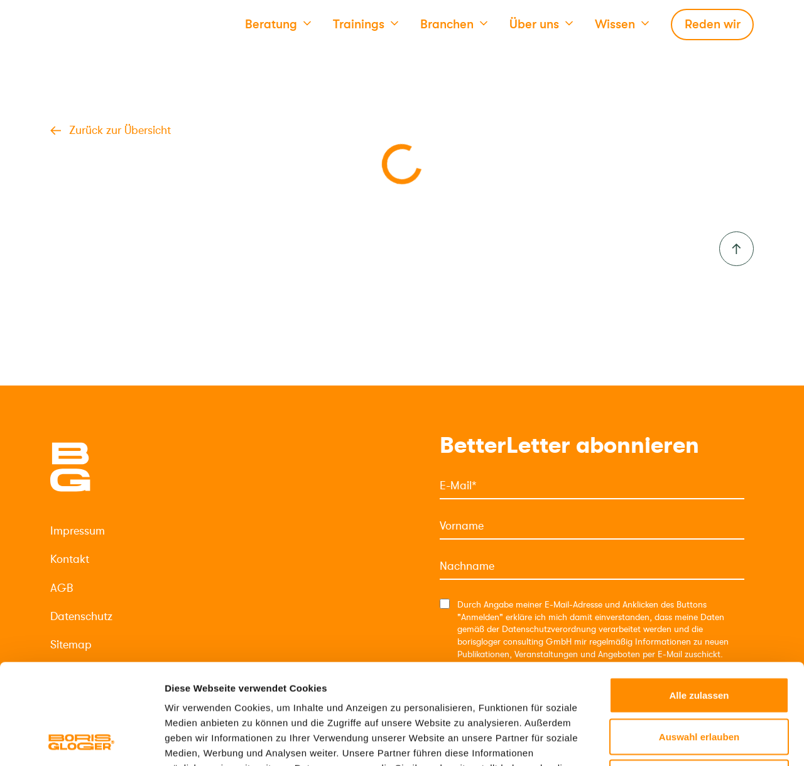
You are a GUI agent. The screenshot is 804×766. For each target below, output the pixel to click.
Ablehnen (699, 683)
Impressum (77, 531)
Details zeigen (668, 741)
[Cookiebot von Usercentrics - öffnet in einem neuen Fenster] (81, 741)
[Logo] (70, 467)
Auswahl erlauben (699, 642)
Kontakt (69, 559)
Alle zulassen (699, 601)
